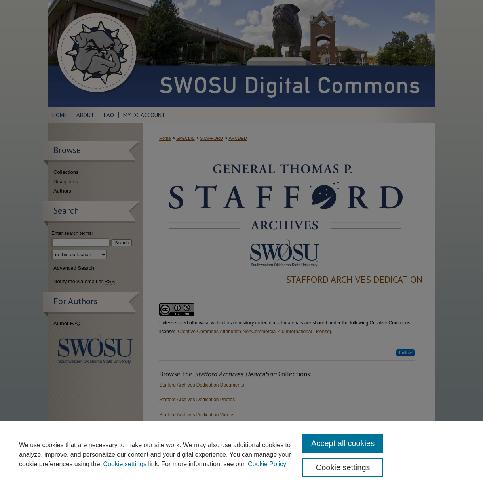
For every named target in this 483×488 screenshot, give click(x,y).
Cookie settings (124, 464)
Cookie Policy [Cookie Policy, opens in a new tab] (267, 464)
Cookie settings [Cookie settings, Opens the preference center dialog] (343, 467)
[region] (241, 454)
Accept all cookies (343, 443)
